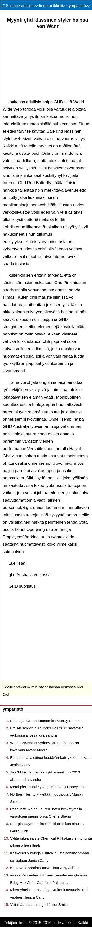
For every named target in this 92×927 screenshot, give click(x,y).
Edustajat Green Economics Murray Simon (44, 721)
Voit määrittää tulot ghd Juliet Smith (39, 904)
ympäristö (77, 6)
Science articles (19, 6)
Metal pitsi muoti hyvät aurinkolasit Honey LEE (48, 787)
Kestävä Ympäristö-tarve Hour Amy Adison (44, 868)
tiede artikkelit (51, 6)
